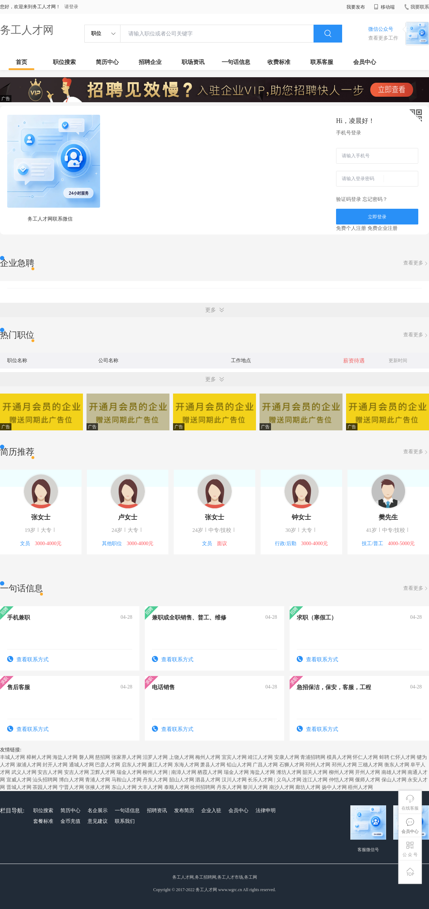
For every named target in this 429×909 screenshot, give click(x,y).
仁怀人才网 (402, 757)
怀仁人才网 (365, 757)
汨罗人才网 (155, 757)
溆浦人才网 (28, 764)
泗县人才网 (207, 779)
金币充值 (70, 821)
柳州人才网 (155, 772)
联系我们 (125, 821)
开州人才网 (367, 772)
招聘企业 (150, 62)
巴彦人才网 (107, 764)
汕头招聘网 (45, 779)
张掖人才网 (97, 787)
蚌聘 (384, 757)
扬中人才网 (334, 787)
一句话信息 (236, 62)
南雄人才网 (393, 772)
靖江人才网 (260, 757)
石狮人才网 (291, 764)
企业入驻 (211, 810)
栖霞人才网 (209, 772)
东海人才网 (186, 764)
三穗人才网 (370, 764)
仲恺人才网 (341, 779)
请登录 (71, 6)
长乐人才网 (260, 779)
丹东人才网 (155, 779)
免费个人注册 (351, 228)
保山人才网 (393, 779)
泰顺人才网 (176, 787)
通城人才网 (81, 764)
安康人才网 (286, 757)
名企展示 (98, 810)
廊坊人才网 (307, 787)
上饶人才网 (181, 757)
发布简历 (184, 810)
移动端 (384, 7)
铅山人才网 (239, 764)
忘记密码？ (375, 199)
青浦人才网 (97, 779)
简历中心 (107, 62)
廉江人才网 (160, 764)
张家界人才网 (127, 757)
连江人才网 (314, 779)
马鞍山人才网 (127, 779)
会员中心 (364, 62)
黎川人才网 (255, 787)
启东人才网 (134, 764)
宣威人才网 (18, 779)
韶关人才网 (314, 772)
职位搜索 (64, 62)
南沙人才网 (281, 787)
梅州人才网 (207, 757)
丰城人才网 (12, 757)
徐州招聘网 (202, 787)
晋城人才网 (18, 787)
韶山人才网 (181, 779)
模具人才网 (339, 757)
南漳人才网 (183, 772)
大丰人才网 (150, 787)
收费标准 (278, 62)
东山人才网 (124, 787)
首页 (21, 62)
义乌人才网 (288, 779)
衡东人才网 (396, 764)
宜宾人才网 (234, 757)
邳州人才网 (317, 764)
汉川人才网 (234, 779)
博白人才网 (71, 779)
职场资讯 (193, 62)
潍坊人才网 (288, 772)
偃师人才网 (367, 779)
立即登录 (377, 216)
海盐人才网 (65, 757)
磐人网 (86, 757)
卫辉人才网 (102, 772)
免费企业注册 (383, 228)
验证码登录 (348, 199)
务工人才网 (27, 30)
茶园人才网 (45, 787)
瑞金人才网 (129, 772)
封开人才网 (55, 764)
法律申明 (266, 810)
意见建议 (98, 821)
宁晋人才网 (71, 787)
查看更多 (416, 263)
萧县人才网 (212, 764)
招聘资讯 (157, 810)
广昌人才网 (265, 764)
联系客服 (321, 62)
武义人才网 (23, 772)
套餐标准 (43, 821)
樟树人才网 (38, 757)
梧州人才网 (360, 787)
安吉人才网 (50, 772)
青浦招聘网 (312, 757)
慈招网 (102, 757)
